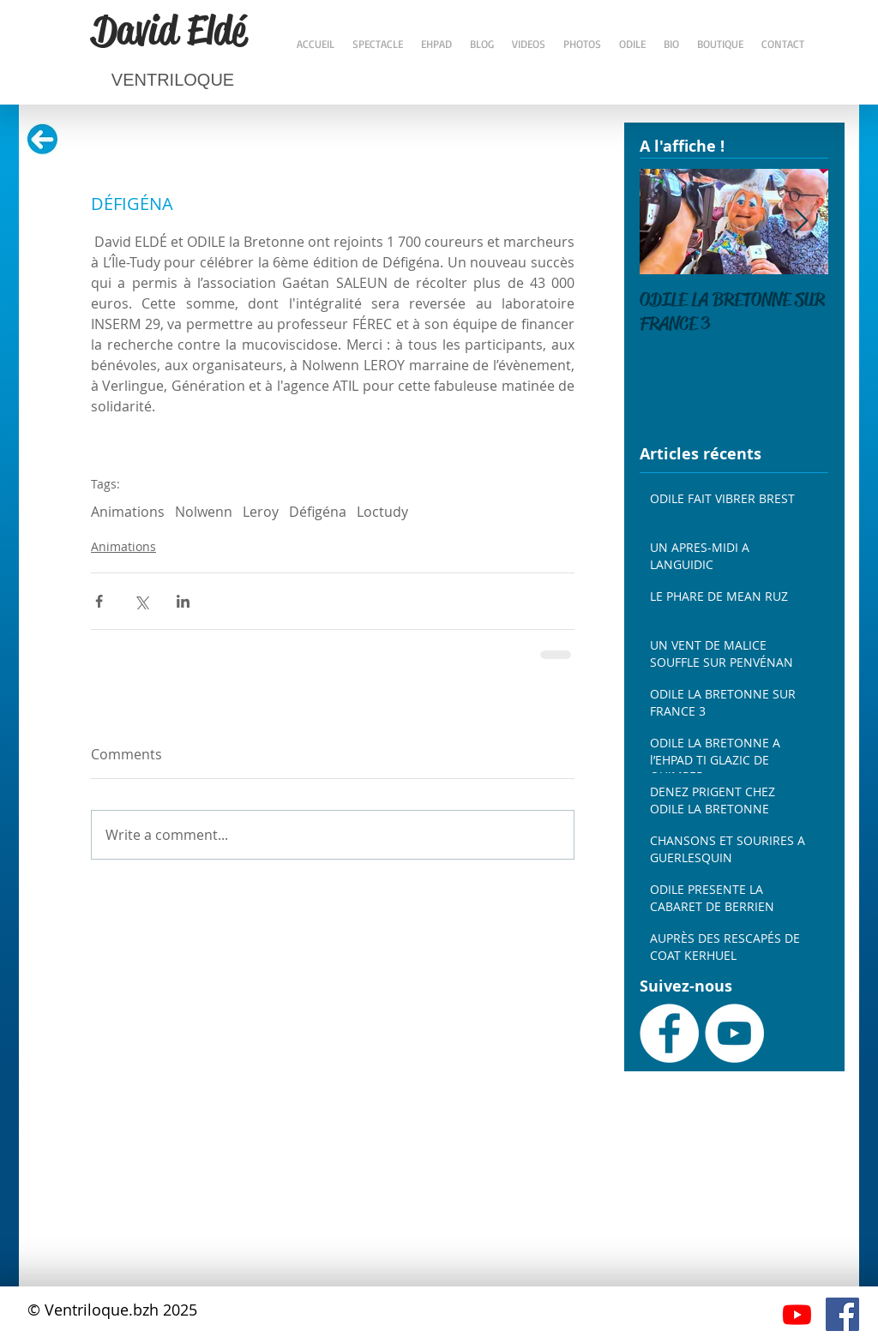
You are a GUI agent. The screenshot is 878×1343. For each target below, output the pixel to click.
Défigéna (317, 511)
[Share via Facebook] (99, 601)
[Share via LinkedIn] (183, 601)
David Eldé (169, 30)
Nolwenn (203, 511)
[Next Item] (801, 221)
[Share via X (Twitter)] (141, 601)
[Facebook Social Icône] (842, 1314)
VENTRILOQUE (172, 79)
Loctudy (382, 511)
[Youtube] (797, 1314)
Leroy (261, 511)
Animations (128, 511)
